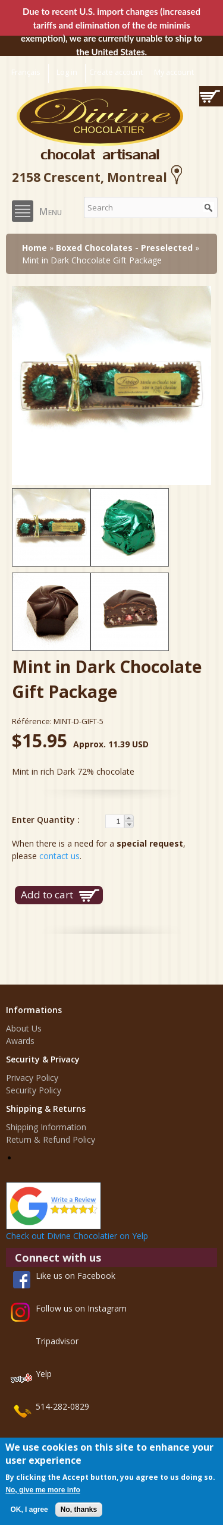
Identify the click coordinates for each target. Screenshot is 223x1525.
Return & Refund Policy (50, 1139)
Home (34, 247)
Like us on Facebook (75, 1275)
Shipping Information (46, 1127)
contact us (59, 855)
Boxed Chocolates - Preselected (124, 247)
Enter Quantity (44, 819)
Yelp (44, 1373)
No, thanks (79, 1509)
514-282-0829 (62, 1406)
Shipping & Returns (46, 1108)
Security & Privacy (43, 1059)
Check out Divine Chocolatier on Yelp (77, 1235)
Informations (34, 1009)
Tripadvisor (57, 1341)
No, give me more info (42, 1490)
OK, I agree (29, 1509)
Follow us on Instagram (81, 1308)
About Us (24, 1028)
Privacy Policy (32, 1077)
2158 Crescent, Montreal (99, 177)
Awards (20, 1040)
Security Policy (33, 1090)
